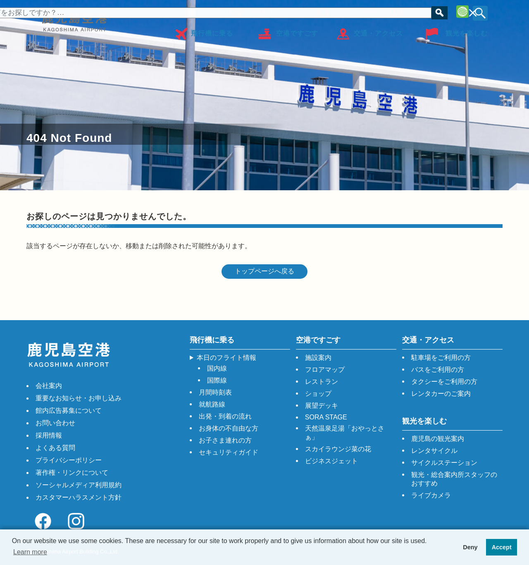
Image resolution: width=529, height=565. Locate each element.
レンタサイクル (434, 450)
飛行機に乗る (212, 30)
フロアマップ (421, 11)
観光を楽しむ (467, 30)
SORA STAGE (326, 417)
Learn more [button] (30, 551)
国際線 (217, 380)
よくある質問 (55, 447)
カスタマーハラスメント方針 (79, 497)
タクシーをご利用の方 (444, 381)
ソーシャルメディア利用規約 (79, 484)
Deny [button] (470, 547)
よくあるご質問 (352, 11)
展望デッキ (321, 405)
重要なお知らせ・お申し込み (79, 398)
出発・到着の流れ (225, 416)
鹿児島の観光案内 (437, 438)
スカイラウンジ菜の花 (338, 448)
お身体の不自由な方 (272, 11)
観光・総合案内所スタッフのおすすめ (454, 479)
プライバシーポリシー (69, 460)
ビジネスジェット (331, 460)
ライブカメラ (431, 495)
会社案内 (49, 385)
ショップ (318, 393)
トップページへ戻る (264, 271)
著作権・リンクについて (72, 472)
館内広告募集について (69, 410)
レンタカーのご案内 (441, 393)
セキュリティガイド (228, 452)
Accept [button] (502, 547)
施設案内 (318, 357)
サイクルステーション (444, 462)
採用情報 (49, 435)
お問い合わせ (55, 422)
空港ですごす (297, 30)
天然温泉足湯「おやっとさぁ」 (344, 433)
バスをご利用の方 (437, 369)
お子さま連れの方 (225, 440)
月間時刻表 (215, 392)
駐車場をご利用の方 (441, 357)
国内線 (217, 368)
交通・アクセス (378, 30)
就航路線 (212, 404)
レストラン (321, 381)
